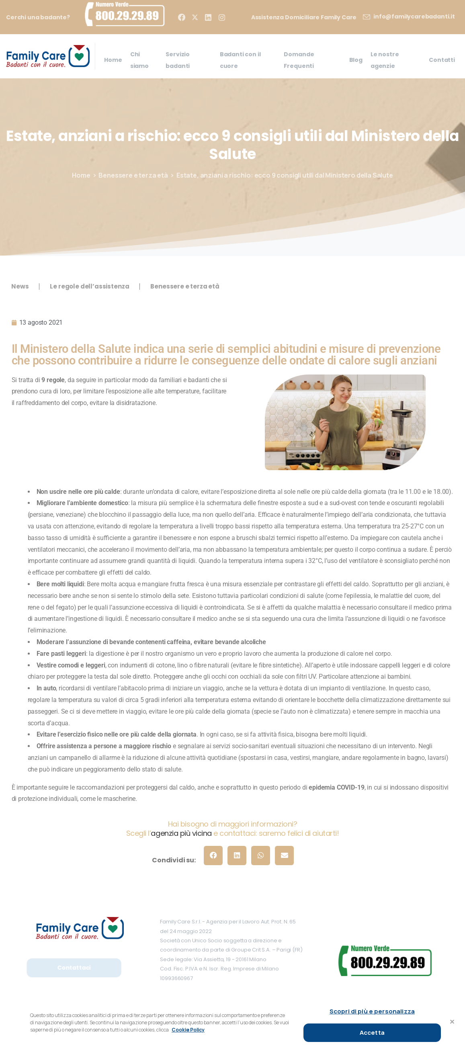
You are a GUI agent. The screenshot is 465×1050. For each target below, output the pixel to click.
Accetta (372, 1032)
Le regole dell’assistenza (89, 286)
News (20, 286)
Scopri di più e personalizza (372, 1011)
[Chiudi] (452, 1022)
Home (81, 175)
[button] (213, 855)
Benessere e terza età (133, 175)
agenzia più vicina (181, 833)
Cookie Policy (188, 1029)
